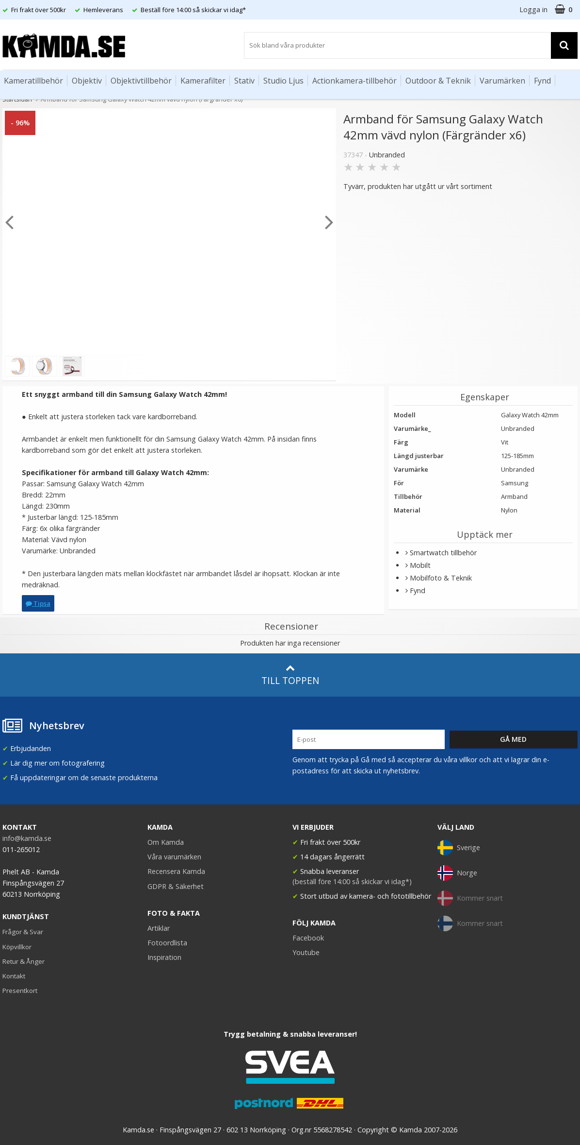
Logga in (533, 9)
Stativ (244, 80)
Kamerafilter (203, 80)
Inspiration (164, 957)
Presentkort (19, 990)
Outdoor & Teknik (438, 80)
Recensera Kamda (176, 871)
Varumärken (502, 80)
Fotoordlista (167, 942)
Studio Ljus (283, 80)
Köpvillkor (17, 946)
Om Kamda (165, 842)
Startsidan (17, 99)
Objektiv (87, 80)
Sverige (458, 847)
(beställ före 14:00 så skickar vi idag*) (352, 881)
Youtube (306, 952)
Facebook (308, 937)
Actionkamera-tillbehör (354, 80)
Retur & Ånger (23, 961)
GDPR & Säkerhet (175, 886)
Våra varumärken (174, 856)
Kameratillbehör (33, 80)
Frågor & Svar (22, 931)
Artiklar (158, 928)
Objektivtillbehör (141, 80)
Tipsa (38, 603)
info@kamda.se (26, 838)
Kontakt (13, 976)
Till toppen (290, 675)
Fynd (542, 80)
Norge (457, 873)
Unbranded (387, 154)
